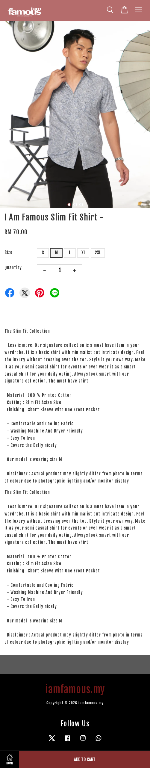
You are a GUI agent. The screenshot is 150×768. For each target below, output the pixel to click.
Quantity (13, 267)
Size (8, 252)
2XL (98, 252)
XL (83, 252)
